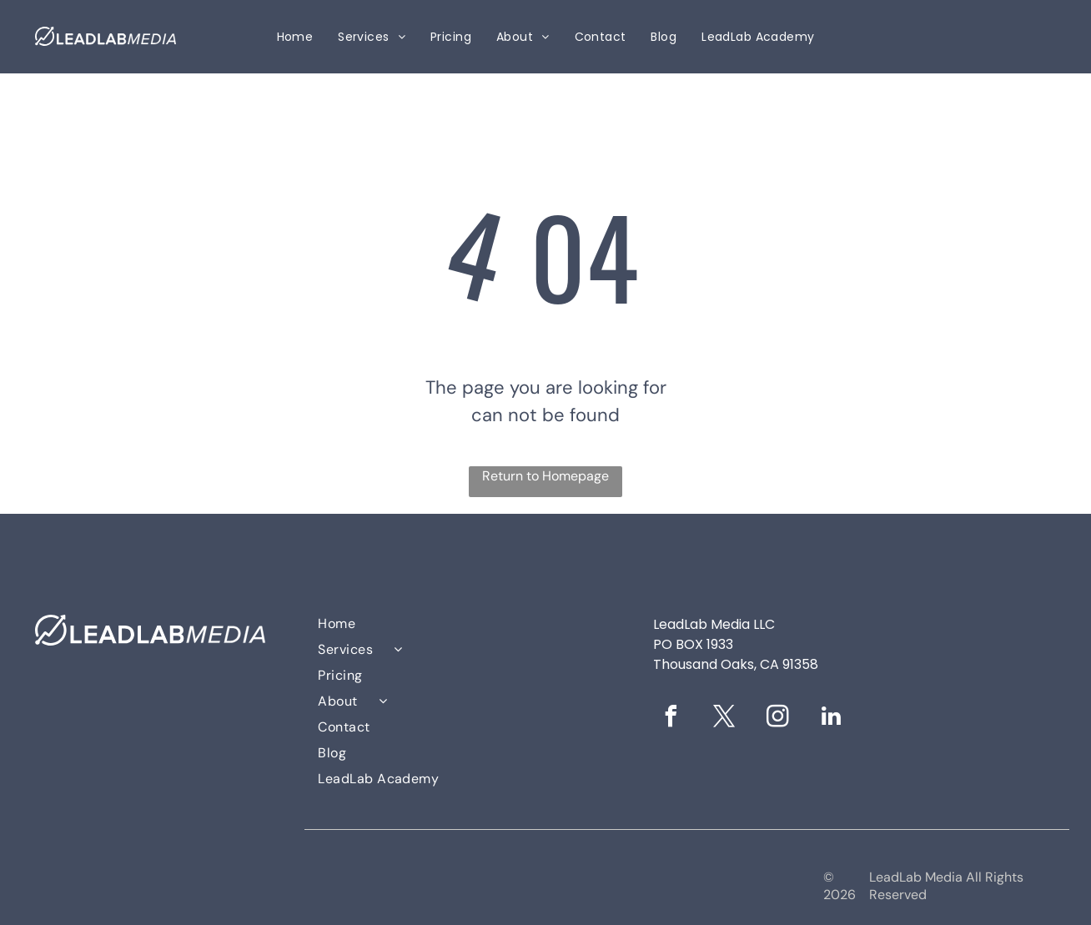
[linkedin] (831, 718)
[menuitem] (295, 37)
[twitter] (725, 718)
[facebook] (671, 718)
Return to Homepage (545, 476)
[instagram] (778, 718)
